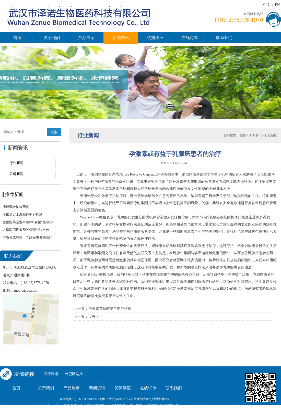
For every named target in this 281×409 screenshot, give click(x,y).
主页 (243, 135)
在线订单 (190, 37)
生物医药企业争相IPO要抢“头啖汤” (28, 222)
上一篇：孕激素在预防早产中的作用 (102, 309)
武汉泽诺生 (53, 374)
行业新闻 (16, 163)
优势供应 (155, 37)
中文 (266, 5)
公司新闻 (16, 174)
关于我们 (52, 37)
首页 (17, 37)
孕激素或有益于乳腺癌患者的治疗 (27, 237)
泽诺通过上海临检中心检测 (22, 214)
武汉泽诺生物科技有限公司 (163, 405)
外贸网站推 (74, 374)
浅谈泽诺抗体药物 (16, 207)
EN (277, 5)
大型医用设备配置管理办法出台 (26, 230)
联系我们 (224, 37)
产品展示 (86, 37)
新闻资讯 (121, 37)
